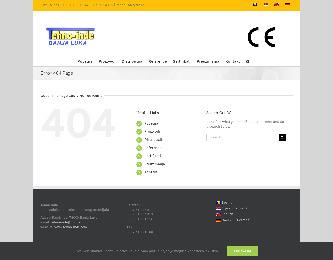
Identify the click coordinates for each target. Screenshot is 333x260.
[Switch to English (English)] (233, 214)
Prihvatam (242, 251)
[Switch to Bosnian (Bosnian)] (233, 203)
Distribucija (154, 140)
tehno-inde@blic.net (131, 5)
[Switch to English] (276, 5)
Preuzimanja (154, 164)
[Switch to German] (287, 5)
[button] (247, 61)
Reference (152, 148)
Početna (151, 123)
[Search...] (242, 137)
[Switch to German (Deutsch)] (233, 220)
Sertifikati (152, 156)
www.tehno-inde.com (70, 227)
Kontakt (151, 172)
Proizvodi (152, 131)
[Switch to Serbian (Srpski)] (233, 209)
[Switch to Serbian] (265, 5)
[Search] (282, 137)
